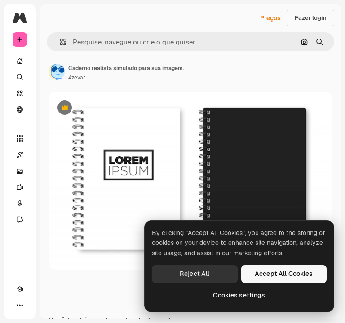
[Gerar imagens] (20, 171)
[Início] (20, 61)
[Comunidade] (20, 109)
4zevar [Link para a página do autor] (76, 77)
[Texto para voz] (20, 203)
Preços (270, 18)
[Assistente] (20, 219)
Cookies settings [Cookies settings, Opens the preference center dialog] (239, 295)
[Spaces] (20, 155)
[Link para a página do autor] (57, 72)
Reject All (194, 274)
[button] (59, 42)
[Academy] (20, 289)
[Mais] (20, 305)
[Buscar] (20, 77)
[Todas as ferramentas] (20, 138)
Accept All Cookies (284, 274)
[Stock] (20, 93)
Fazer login (311, 18)
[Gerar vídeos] (20, 187)
